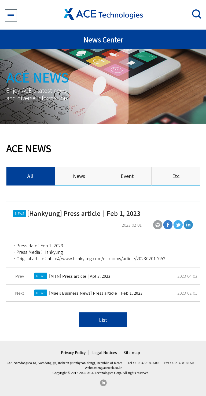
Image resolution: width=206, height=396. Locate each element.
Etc (175, 175)
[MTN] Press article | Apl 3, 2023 (79, 276)
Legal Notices (104, 352)
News (79, 175)
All (30, 175)
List (103, 319)
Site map (132, 352)
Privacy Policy (73, 352)
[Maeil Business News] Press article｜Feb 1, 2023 (95, 293)
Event (127, 175)
